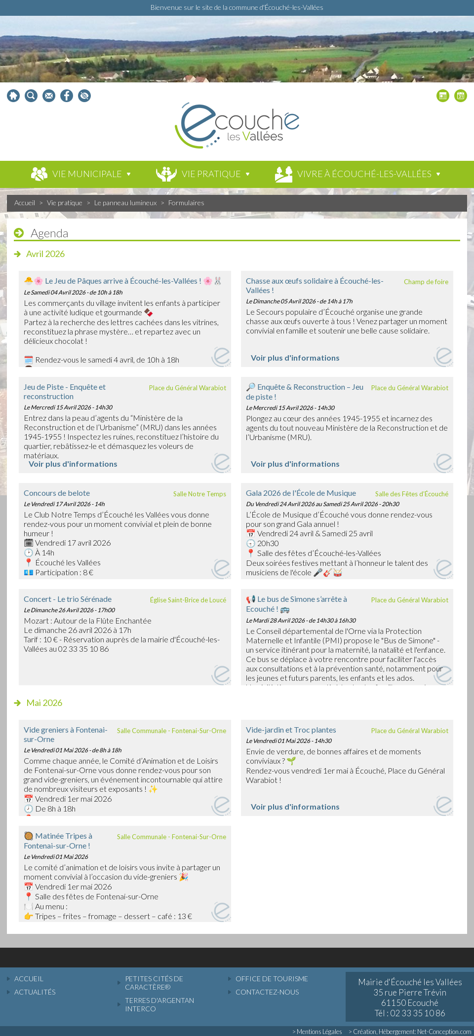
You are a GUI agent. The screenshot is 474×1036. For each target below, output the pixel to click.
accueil (28, 978)
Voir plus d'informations (295, 357)
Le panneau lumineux (125, 202)
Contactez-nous (267, 992)
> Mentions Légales (317, 1032)
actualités (34, 992)
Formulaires (186, 202)
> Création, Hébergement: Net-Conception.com (410, 1032)
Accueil (24, 202)
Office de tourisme (272, 978)
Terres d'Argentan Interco (159, 1004)
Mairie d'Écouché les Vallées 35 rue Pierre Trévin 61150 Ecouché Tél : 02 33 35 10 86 (410, 997)
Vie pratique (64, 202)
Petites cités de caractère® (154, 982)
